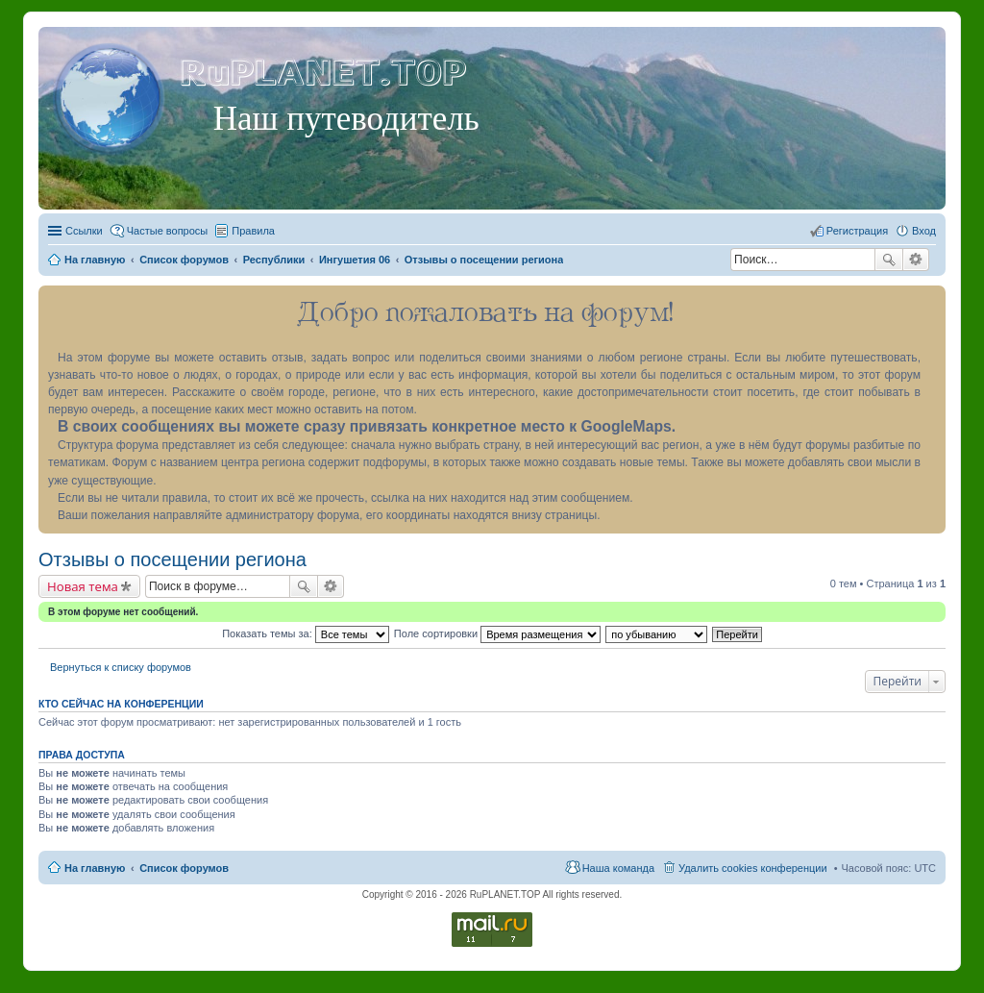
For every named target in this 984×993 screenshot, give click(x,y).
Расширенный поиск (916, 259)
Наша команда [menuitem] (618, 868)
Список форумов (184, 868)
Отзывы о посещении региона (172, 559)
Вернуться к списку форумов (120, 667)
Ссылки (84, 230)
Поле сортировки (497, 633)
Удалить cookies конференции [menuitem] (752, 868)
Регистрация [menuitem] (857, 230)
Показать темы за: (305, 633)
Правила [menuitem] (253, 230)
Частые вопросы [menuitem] (168, 230)
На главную (94, 868)
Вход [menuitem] (924, 230)
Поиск (888, 259)
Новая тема (82, 586)
